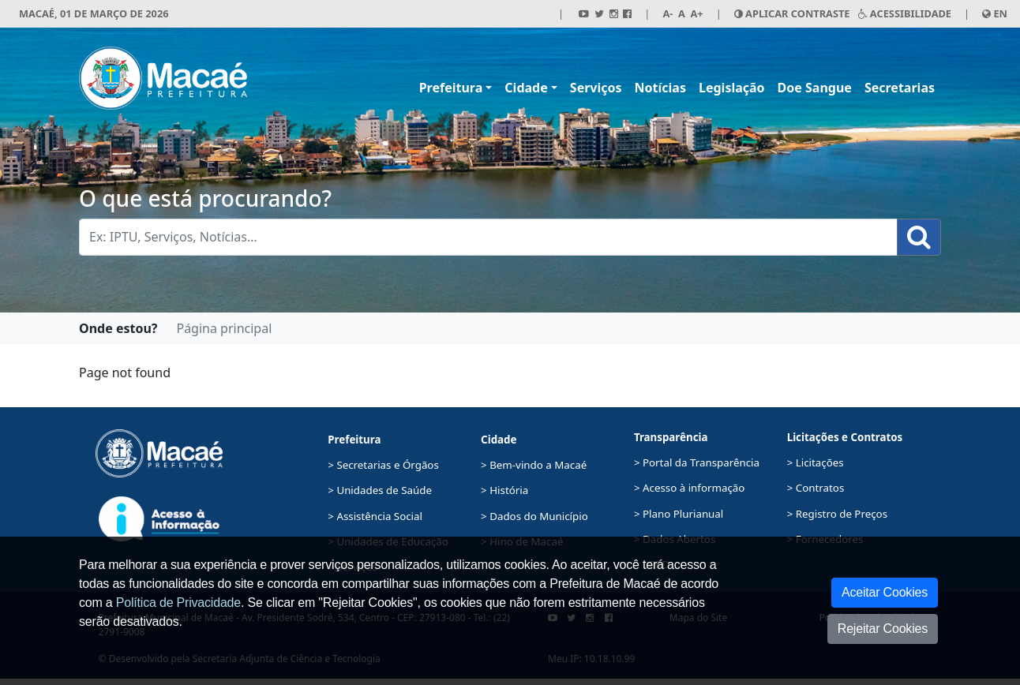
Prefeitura (451, 87)
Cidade (525, 87)
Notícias (660, 87)
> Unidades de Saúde (380, 490)
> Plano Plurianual (678, 514)
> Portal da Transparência (696, 462)
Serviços (596, 87)
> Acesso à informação (689, 488)
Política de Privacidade (178, 602)
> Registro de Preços (837, 514)
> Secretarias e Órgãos (383, 465)
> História (504, 490)
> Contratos (816, 488)
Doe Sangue (815, 87)
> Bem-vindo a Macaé (534, 465)
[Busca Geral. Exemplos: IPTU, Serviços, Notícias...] (488, 237)
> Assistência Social (375, 516)
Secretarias (899, 87)
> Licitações (815, 462)
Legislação (732, 87)
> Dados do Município (534, 516)
